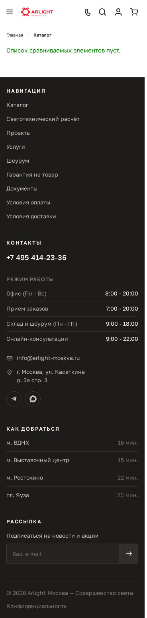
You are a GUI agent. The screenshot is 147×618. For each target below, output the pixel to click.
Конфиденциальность (36, 605)
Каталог (17, 104)
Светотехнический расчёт (43, 118)
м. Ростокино (24, 477)
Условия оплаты (28, 202)
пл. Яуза (17, 495)
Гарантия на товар (32, 174)
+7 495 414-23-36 (36, 257)
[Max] (33, 398)
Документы (21, 188)
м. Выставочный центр (37, 460)
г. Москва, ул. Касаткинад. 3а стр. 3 (51, 375)
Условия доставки (31, 216)
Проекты (18, 132)
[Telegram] (14, 398)
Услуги (15, 146)
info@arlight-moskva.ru (48, 357)
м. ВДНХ (17, 442)
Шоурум (17, 160)
